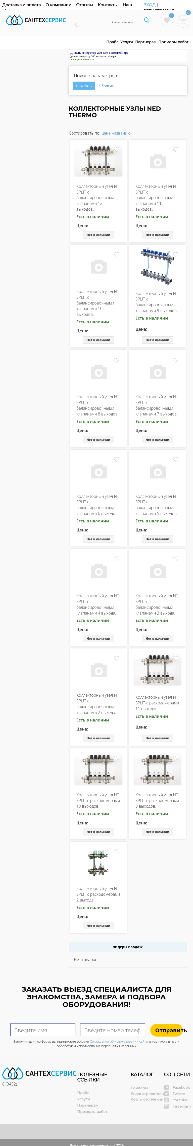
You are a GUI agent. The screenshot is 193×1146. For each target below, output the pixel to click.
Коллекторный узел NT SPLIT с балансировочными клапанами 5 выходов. (156, 505)
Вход (150, 5)
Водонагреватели (147, 1094)
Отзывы (84, 5)
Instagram (182, 1106)
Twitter (179, 1094)
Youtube (180, 1100)
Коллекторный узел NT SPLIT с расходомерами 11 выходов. (157, 702)
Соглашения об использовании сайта (119, 1041)
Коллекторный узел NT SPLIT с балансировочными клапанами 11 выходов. (156, 198)
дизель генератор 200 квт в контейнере (93, 56)
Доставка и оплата (21, 5)
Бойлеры (139, 1088)
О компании (58, 5)
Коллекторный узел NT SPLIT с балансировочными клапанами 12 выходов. (97, 198)
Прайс (112, 42)
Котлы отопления (147, 1099)
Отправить (169, 1030)
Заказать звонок (122, 22)
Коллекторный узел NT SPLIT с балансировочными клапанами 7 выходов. (156, 405)
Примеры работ (173, 42)
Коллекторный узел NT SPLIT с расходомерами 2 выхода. (98, 894)
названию (121, 133)
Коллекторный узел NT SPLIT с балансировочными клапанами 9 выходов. (156, 302)
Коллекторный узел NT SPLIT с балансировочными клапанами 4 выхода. (97, 604)
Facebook (181, 1087)
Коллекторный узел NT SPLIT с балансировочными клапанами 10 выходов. (97, 303)
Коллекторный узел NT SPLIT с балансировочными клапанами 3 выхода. (156, 604)
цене (106, 133)
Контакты (108, 5)
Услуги (126, 42)
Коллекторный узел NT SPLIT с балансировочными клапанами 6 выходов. (97, 505)
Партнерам (145, 42)
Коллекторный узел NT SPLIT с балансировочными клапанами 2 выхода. (97, 703)
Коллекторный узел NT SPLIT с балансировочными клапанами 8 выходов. (97, 405)
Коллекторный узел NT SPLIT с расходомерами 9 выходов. (157, 800)
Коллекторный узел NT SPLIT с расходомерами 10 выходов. (98, 800)
